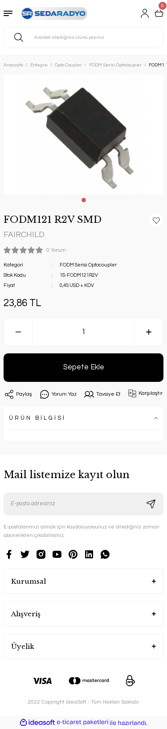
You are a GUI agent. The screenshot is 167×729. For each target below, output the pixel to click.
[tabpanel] (83, 134)
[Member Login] (144, 13)
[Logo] (53, 13)
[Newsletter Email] (83, 504)
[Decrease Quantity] (18, 332)
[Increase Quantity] (148, 332)
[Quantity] (83, 332)
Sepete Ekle (83, 367)
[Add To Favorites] (156, 220)
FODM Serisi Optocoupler (88, 264)
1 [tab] (83, 200)
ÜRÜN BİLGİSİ (37, 418)
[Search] (83, 37)
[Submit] (150, 504)
